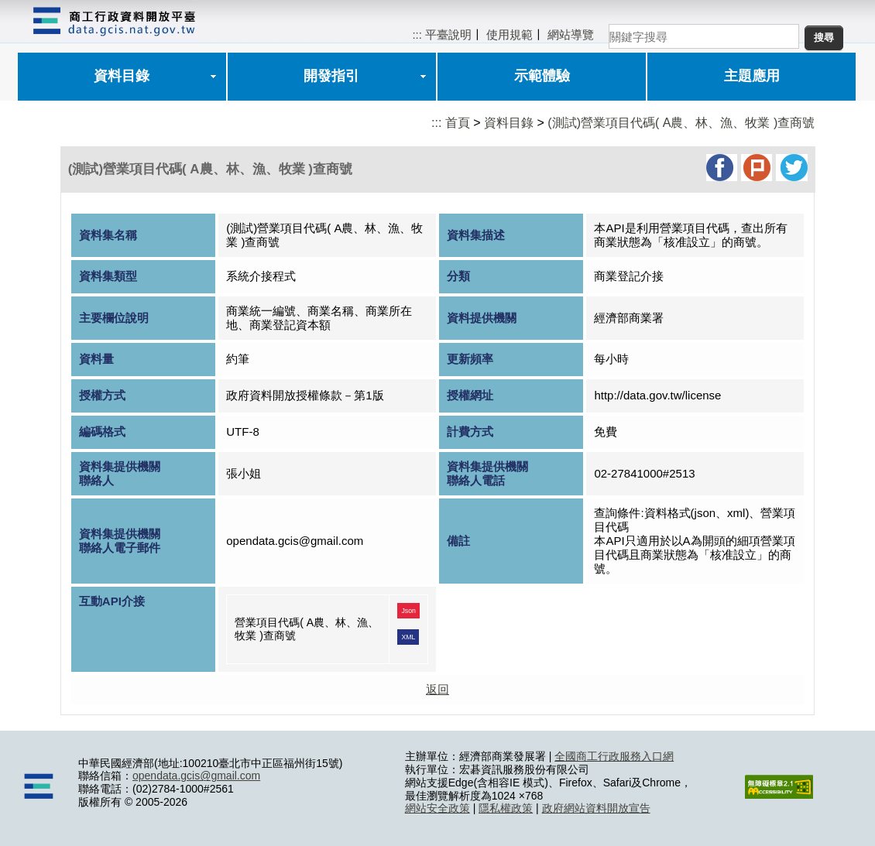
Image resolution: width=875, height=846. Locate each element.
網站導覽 (570, 34)
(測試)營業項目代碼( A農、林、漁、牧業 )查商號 (681, 122)
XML (408, 637)
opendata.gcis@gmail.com (196, 775)
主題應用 (752, 76)
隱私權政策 (506, 808)
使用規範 (509, 34)
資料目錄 (121, 76)
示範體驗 (542, 76)
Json (408, 611)
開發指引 (331, 76)
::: (417, 34)
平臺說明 (448, 34)
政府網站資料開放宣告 (596, 808)
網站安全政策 (437, 808)
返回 (437, 689)
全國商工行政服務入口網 (614, 756)
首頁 (457, 122)
